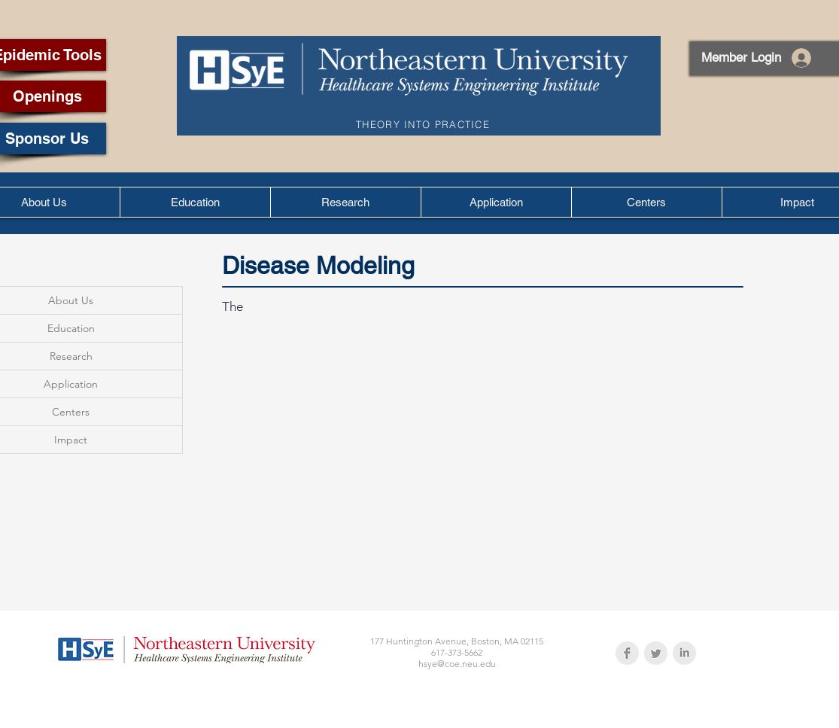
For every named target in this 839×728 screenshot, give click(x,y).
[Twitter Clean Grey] (655, 653)
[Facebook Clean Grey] (627, 653)
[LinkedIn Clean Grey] (684, 653)
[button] (195, 202)
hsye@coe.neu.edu (457, 663)
